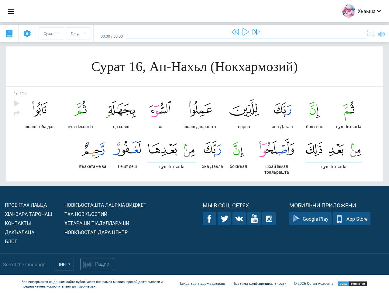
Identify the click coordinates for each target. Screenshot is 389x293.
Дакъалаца (19, 232)
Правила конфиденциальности (259, 283)
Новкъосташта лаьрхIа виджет (105, 205)
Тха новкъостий (85, 214)
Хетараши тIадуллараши (96, 223)
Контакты (18, 223)
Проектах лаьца (26, 205)
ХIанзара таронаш (28, 214)
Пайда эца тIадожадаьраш (201, 283)
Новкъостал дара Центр (96, 232)
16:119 (20, 93)
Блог (11, 241)
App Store (351, 218)
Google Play (310, 218)
